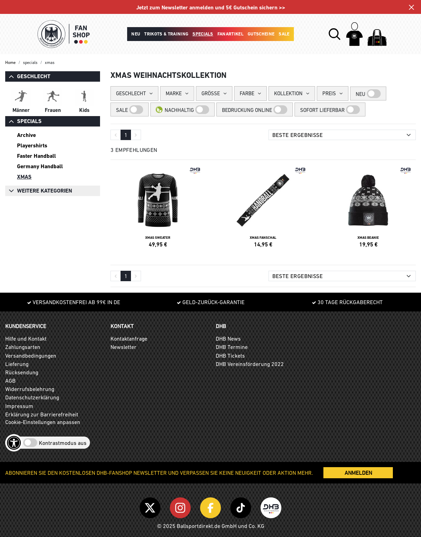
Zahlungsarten (22, 347)
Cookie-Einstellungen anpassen (42, 422)
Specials (202, 33)
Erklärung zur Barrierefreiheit (41, 414)
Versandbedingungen (30, 355)
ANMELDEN (358, 473)
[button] (334, 34)
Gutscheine (261, 33)
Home (10, 62)
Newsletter (123, 347)
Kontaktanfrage (128, 338)
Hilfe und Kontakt (26, 338)
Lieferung (16, 364)
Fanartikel (230, 33)
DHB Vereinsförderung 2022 (250, 364)
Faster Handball (36, 156)
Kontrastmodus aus (62, 443)
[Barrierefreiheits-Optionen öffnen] (14, 442)
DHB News (228, 338)
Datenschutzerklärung (32, 397)
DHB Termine (232, 347)
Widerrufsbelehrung (29, 389)
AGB (10, 380)
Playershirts (32, 145)
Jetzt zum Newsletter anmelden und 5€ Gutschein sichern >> (210, 7)
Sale (284, 33)
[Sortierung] (342, 135)
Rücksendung (21, 372)
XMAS (24, 176)
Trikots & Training (166, 33)
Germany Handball (40, 166)
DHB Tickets (230, 355)
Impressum (19, 406)
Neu (135, 33)
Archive (26, 135)
